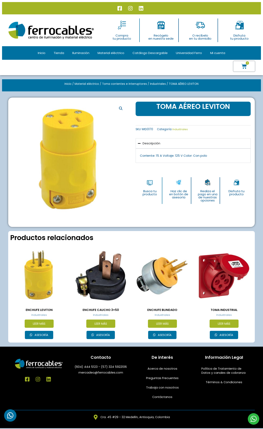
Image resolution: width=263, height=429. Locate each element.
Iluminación (80, 53)
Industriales (159, 84)
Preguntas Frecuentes (162, 378)
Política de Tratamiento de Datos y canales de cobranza (223, 371)
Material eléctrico (111, 53)
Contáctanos (162, 397)
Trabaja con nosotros (162, 388)
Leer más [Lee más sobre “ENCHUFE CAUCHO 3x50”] (100, 324)
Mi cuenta (217, 53)
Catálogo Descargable (150, 53)
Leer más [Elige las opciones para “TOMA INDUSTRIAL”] (224, 324)
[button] (120, 108)
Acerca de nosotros (162, 369)
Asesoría (41, 335)
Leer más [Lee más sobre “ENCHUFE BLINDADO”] (162, 324)
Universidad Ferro (189, 53)
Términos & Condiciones (224, 383)
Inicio (41, 53)
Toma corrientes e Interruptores (125, 84)
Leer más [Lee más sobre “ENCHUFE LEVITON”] (39, 324)
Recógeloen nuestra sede (161, 37)
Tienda (59, 53)
